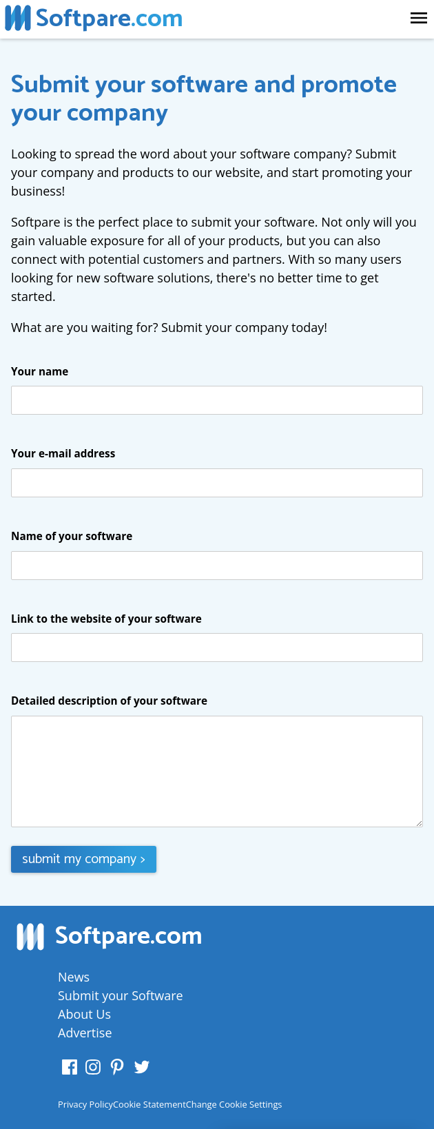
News (74, 977)
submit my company (83, 859)
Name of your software (71, 536)
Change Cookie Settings (234, 1104)
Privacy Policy (85, 1104)
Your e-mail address (63, 454)
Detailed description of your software (109, 701)
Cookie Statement (149, 1104)
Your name (39, 372)
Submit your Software (120, 995)
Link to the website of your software (106, 619)
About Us (84, 1014)
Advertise (85, 1032)
